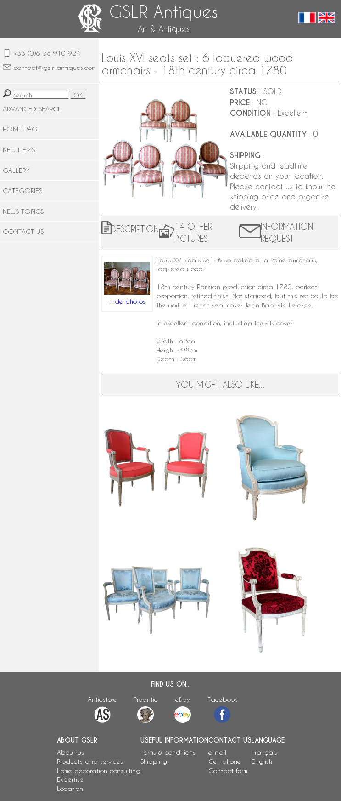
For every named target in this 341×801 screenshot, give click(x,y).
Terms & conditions (168, 752)
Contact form (227, 770)
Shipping (153, 761)
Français (264, 752)
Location (70, 788)
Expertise (70, 779)
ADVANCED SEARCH (32, 109)
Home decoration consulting (98, 770)
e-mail (217, 752)
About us (70, 752)
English (262, 761)
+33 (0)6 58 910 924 (47, 53)
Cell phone (224, 761)
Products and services (90, 761)
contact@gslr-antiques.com (55, 67)
